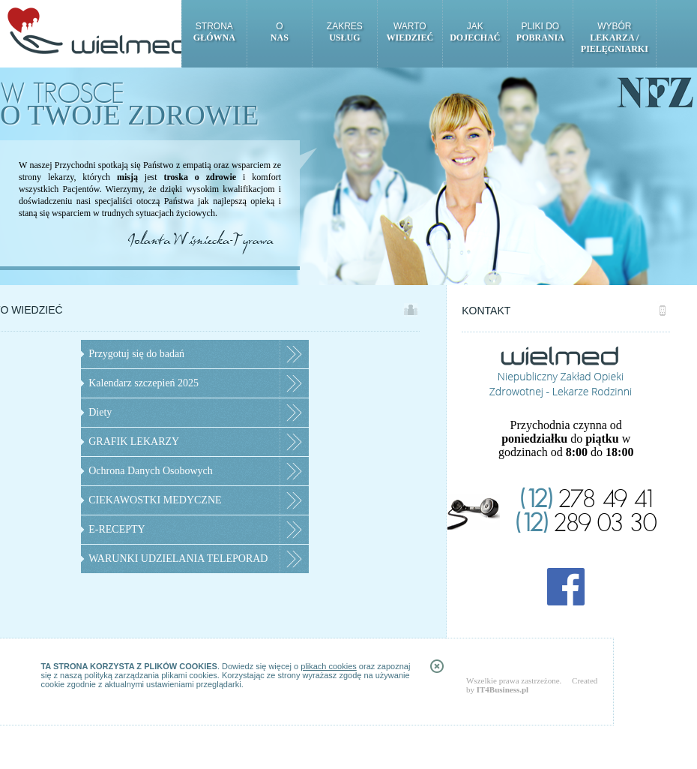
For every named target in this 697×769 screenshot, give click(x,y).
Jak (475, 32)
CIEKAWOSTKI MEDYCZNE (154, 500)
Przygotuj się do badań (136, 353)
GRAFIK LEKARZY (133, 441)
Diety (100, 412)
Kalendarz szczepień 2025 (143, 383)
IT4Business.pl (502, 689)
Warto (409, 32)
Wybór (614, 37)
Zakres (345, 32)
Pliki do (540, 32)
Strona (214, 32)
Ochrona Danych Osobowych (150, 470)
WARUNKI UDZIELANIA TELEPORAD (178, 558)
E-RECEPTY (116, 529)
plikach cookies (329, 666)
